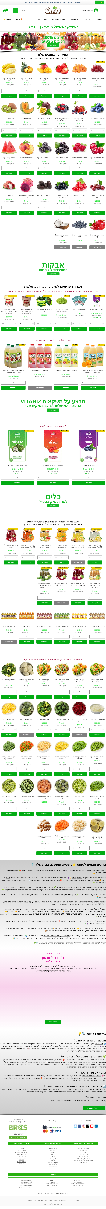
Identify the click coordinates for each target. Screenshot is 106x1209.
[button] (5, 10)
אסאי (8, 878)
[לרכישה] (53, 45)
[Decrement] (103, 91)
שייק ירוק (33, 895)
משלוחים (67, 928)
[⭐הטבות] (99, 2)
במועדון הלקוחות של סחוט (91, 1076)
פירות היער (66, 880)
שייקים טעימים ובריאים (62, 943)
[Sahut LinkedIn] (96, 1126)
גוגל (52, 1100)
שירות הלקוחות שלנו (98, 1089)
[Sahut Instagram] (83, 1126)
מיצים (59, 909)
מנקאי (55, 902)
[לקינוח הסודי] (53, 1022)
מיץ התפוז (21, 911)
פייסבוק (57, 1100)
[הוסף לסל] (97, 96)
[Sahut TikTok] (87, 1126)
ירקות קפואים (90, 895)
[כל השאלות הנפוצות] (94, 1108)
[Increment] (91, 91)
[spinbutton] (97, 91)
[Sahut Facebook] (79, 1126)
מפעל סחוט (99, 1044)
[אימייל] (75, 1126)
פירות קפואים (77, 878)
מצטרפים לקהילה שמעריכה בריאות (57, 936)
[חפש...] (28, 10)
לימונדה (10, 911)
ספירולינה (53, 1158)
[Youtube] (91, 1126)
